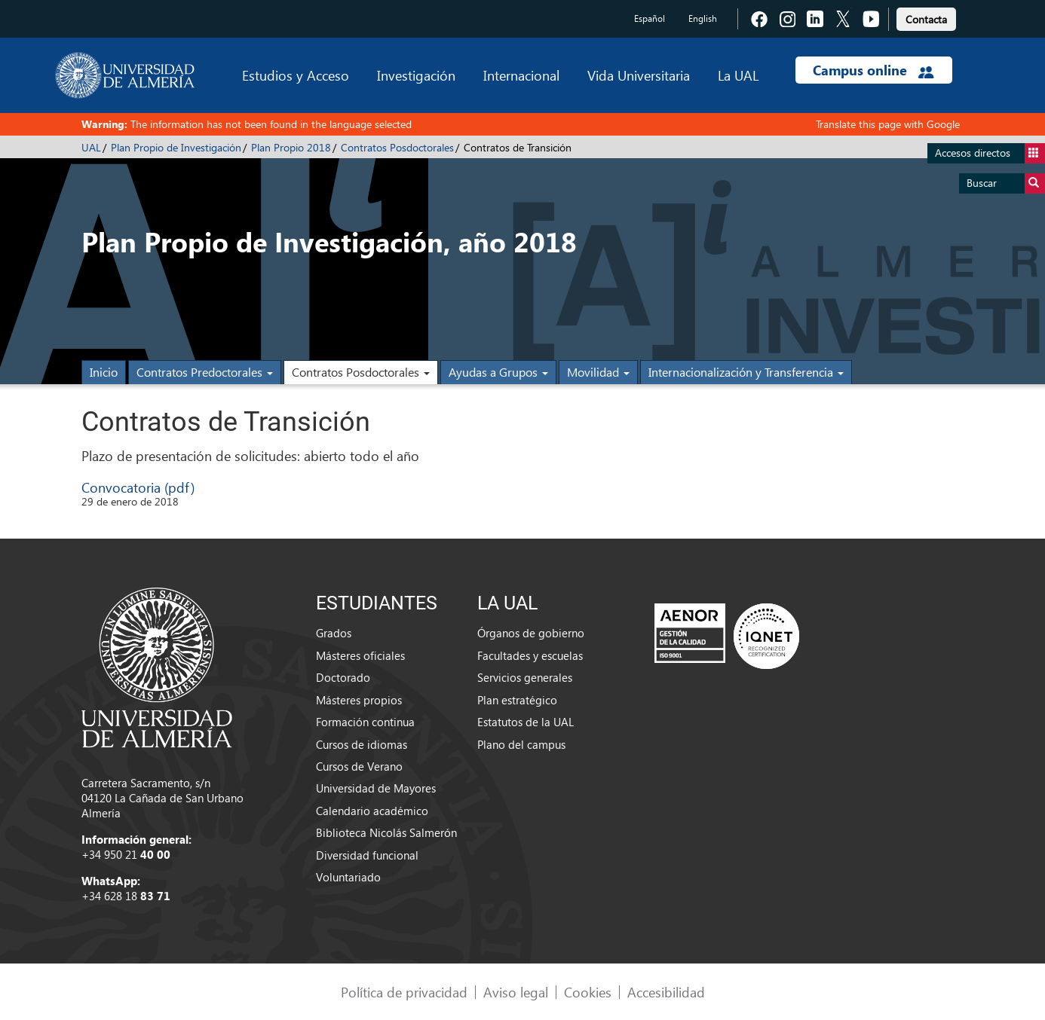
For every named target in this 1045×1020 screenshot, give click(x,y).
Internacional (521, 75)
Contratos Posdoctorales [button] (361, 372)
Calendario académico (372, 810)
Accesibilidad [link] (666, 991)
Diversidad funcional (367, 855)
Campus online (873, 70)
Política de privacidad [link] (404, 991)
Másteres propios (359, 699)
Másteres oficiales (360, 655)
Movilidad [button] (598, 372)
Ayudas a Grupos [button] (498, 372)
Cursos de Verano (359, 766)
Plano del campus (521, 744)
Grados (333, 632)
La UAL (738, 75)
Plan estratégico (517, 699)
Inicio (104, 372)
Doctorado (343, 677)
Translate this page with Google (888, 124)
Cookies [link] (587, 991)
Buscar (1006, 183)
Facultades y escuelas (530, 655)
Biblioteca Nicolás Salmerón (386, 832)
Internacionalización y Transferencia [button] (746, 372)
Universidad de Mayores (376, 788)
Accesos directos (990, 153)
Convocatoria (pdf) (138, 487)
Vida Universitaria (638, 75)
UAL (91, 147)
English (702, 18)
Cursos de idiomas (361, 744)
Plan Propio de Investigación (176, 147)
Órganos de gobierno (530, 632)
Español (649, 18)
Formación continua (365, 721)
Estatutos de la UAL (525, 721)
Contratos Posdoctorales (397, 147)
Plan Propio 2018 (291, 147)
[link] (926, 17)
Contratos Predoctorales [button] (204, 372)
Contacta (926, 19)
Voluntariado (348, 876)
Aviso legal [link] (515, 991)
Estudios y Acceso (295, 75)
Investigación (416, 75)
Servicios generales (524, 677)
